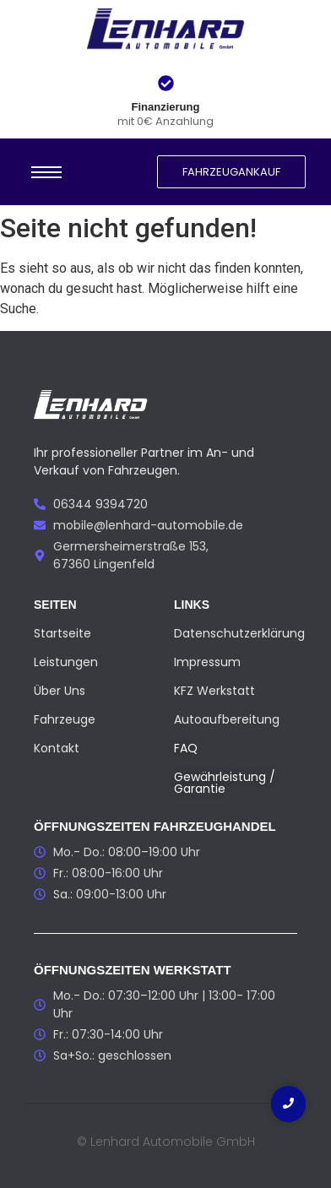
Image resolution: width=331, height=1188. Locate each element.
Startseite (62, 633)
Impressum (207, 662)
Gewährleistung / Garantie (224, 782)
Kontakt (56, 748)
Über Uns (59, 690)
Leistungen (66, 662)
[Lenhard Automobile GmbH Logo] (166, 30)
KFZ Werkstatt (214, 690)
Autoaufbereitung (226, 719)
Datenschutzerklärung (239, 633)
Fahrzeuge (64, 719)
